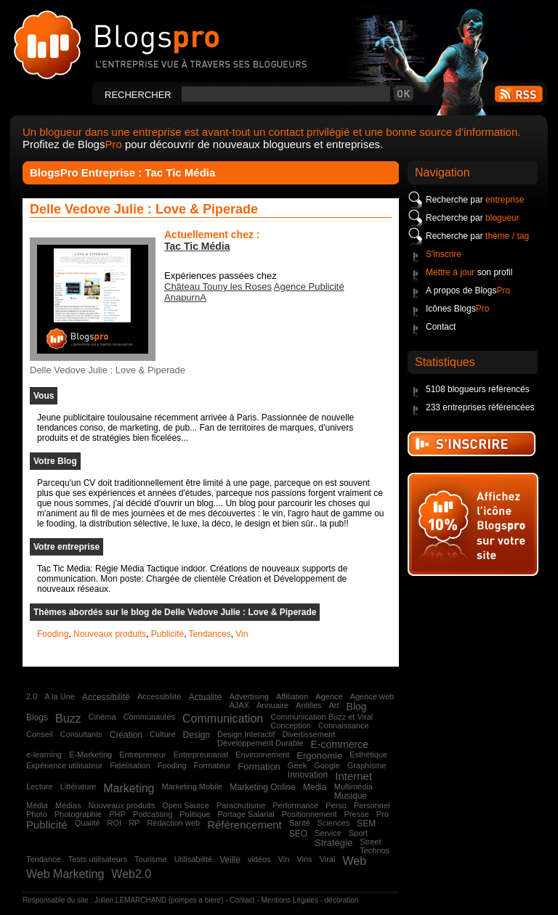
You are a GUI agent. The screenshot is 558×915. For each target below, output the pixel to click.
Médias (68, 805)
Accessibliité (159, 696)
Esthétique (368, 754)
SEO (298, 834)
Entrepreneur (142, 754)
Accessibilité (106, 697)
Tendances (210, 634)
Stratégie (333, 842)
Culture (162, 734)
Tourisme (150, 859)
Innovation (308, 775)
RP (134, 822)
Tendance (43, 859)
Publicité (167, 634)
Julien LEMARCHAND (130, 900)
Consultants (81, 734)
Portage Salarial (245, 814)
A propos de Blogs (468, 290)
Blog (357, 706)
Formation (259, 766)
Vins (304, 859)
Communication (222, 718)
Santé (299, 822)
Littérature (78, 786)
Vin (241, 634)
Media (315, 787)
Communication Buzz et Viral (321, 716)
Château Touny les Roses (218, 286)
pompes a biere (196, 900)
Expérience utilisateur (64, 765)
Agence (328, 696)
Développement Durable (260, 743)
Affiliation (292, 696)
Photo (36, 814)
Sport (358, 833)
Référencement (244, 824)
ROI (115, 822)
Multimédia (353, 786)
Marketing (128, 788)
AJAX (239, 705)
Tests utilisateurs (97, 859)
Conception (290, 725)
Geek (297, 765)
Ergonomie (319, 755)
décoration (342, 900)
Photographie (78, 814)
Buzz (68, 718)
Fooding (52, 634)
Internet (353, 776)
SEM (366, 823)
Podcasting (152, 814)
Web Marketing (65, 874)
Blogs (37, 717)
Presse (356, 814)
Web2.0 (131, 874)
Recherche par (475, 200)
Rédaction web (173, 822)
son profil (469, 272)
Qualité (87, 822)
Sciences (334, 822)
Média (37, 805)
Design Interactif (246, 734)
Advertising (248, 696)
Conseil (39, 734)
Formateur (212, 765)
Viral (328, 859)
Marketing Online (263, 787)
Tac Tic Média (197, 246)
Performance (295, 805)
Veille (229, 860)
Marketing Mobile (191, 786)
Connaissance (343, 725)
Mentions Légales (290, 900)
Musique (350, 796)
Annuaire (272, 705)
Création (126, 735)
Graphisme (367, 765)
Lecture (39, 786)
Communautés (150, 716)
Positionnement (309, 814)
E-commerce (339, 744)
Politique (194, 814)
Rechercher (138, 94)
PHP (117, 814)
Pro (382, 814)
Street (370, 841)
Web (354, 861)
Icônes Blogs (457, 309)
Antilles (308, 705)
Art (334, 705)
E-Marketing (90, 754)
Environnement (262, 754)
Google (326, 765)
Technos (374, 850)
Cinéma (102, 716)
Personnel (372, 805)
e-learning (44, 754)
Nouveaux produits (109, 634)
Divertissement (308, 734)
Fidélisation (130, 765)
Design (196, 735)
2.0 (31, 696)
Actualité (205, 697)
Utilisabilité (193, 859)
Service (328, 833)
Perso (336, 805)
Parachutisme (241, 805)
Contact (441, 327)
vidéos (259, 859)
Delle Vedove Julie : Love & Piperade (144, 209)
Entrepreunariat (200, 754)
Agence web (372, 696)
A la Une (59, 696)
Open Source (185, 805)
